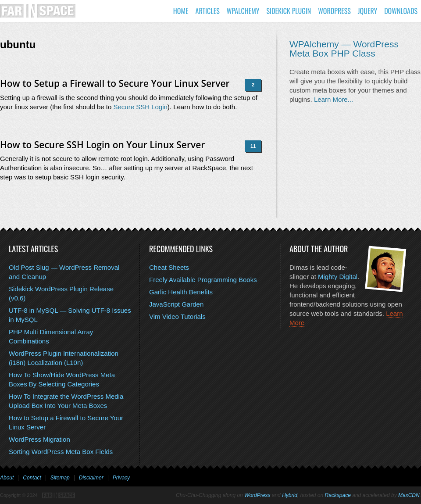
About (7, 478)
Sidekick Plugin (288, 11)
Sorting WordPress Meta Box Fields (61, 451)
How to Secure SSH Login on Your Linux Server (102, 145)
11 (253, 146)
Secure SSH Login (140, 107)
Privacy (121, 478)
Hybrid (289, 495)
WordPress (334, 11)
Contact (32, 478)
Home (181, 11)
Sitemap (60, 478)
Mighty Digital (337, 276)
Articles (208, 11)
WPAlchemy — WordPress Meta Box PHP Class (344, 48)
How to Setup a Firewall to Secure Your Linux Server (115, 83)
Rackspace (338, 495)
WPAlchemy (243, 11)
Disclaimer (91, 478)
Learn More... (333, 99)
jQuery (367, 11)
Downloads (400, 11)
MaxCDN (409, 495)
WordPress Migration (39, 439)
